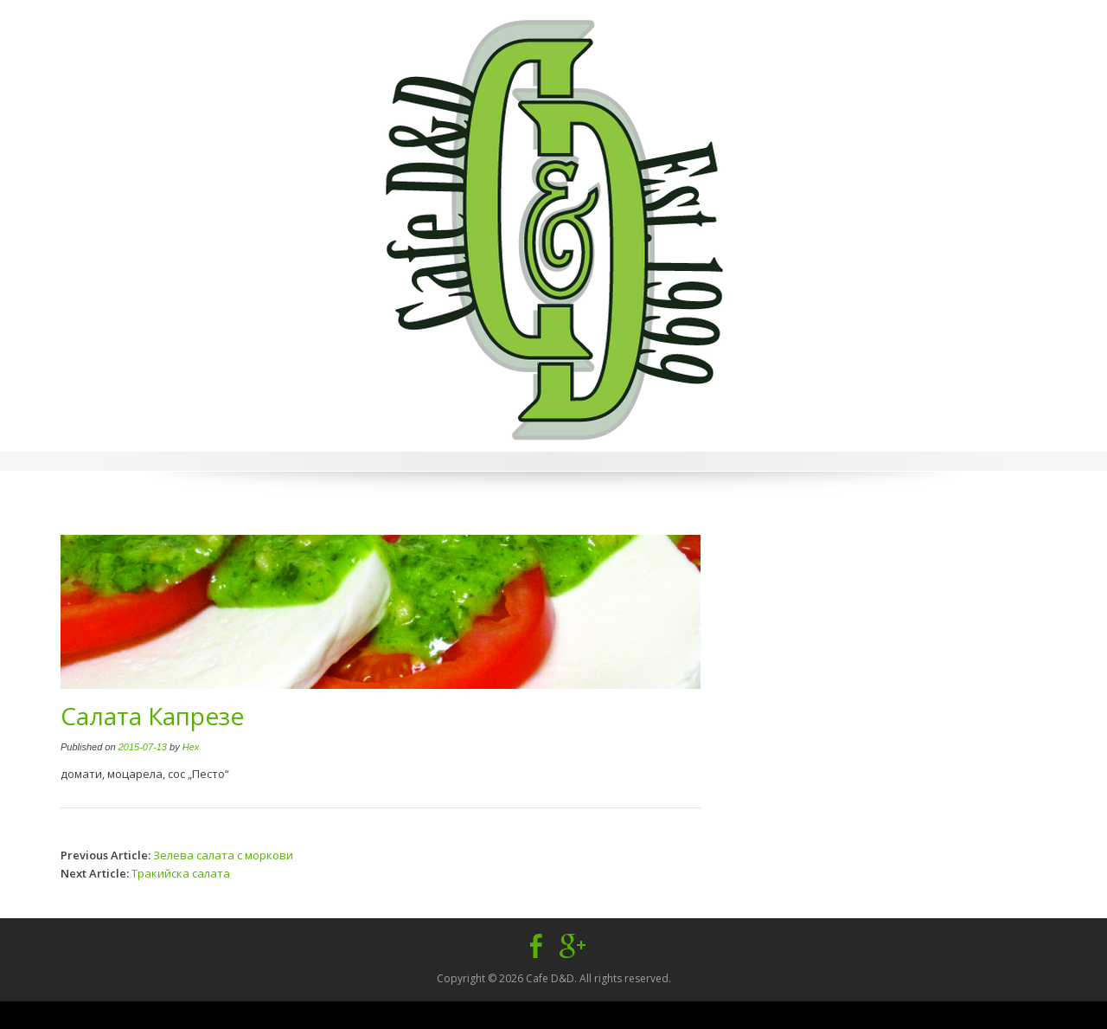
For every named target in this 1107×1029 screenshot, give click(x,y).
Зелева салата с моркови (223, 855)
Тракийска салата (180, 873)
